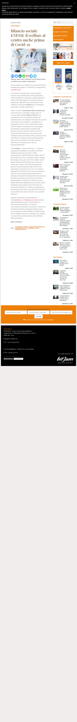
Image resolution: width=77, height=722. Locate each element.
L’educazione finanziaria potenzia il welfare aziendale (65, 112)
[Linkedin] (20, 76)
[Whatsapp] (23, 76)
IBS (60, 89)
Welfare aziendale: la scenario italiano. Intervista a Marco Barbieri (65, 135)
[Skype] (35, 76)
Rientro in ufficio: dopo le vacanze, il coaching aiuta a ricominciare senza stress (65, 246)
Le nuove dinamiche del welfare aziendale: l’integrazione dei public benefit (65, 123)
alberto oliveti (21, 228)
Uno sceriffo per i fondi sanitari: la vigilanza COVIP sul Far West (65, 288)
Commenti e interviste (62, 28)
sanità (25, 227)
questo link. (16, 90)
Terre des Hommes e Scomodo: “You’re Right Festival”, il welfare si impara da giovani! (65, 154)
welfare (18, 227)
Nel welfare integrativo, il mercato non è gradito (64, 263)
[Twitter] (16, 76)
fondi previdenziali (37, 227)
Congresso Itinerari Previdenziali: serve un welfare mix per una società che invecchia (65, 275)
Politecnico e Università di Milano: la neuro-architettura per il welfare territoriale (65, 192)
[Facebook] (12, 76)
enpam (31, 228)
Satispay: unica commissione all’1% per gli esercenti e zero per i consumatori (65, 234)
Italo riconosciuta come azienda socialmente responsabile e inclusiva (65, 168)
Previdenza (15, 26)
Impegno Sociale (31, 200)
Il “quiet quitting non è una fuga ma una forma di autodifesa (65, 102)
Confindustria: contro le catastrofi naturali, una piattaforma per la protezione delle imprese (65, 221)
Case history (59, 39)
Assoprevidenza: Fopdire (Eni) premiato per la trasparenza (65, 298)
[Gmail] (27, 76)
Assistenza (17, 200)
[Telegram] (31, 76)
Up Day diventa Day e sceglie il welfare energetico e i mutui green (65, 210)
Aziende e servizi (60, 36)
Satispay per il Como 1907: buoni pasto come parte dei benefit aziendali (65, 179)
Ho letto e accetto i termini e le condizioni (39, 320)
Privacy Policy (9, 358)
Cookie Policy (19, 358)
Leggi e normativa (61, 32)
